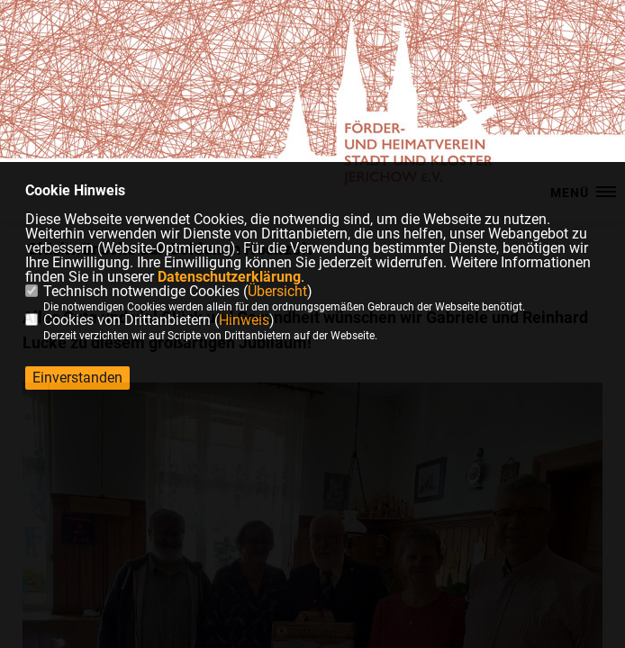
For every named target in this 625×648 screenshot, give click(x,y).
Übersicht (277, 291)
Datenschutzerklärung (229, 276)
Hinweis (244, 319)
